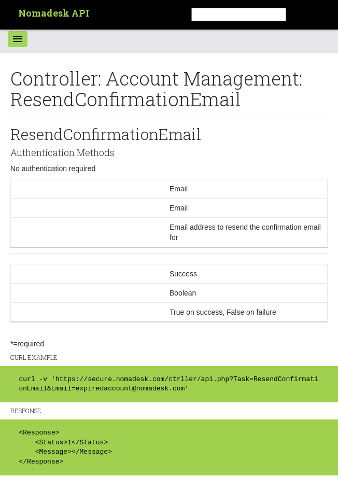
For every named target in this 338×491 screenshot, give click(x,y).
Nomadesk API (53, 13)
